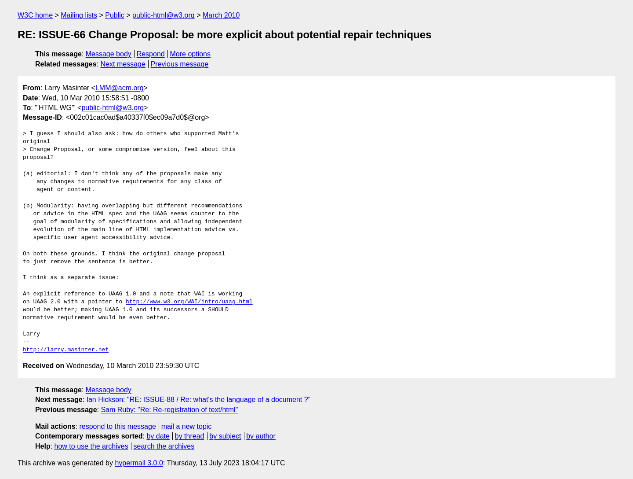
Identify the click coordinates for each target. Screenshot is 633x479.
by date (157, 436)
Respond (151, 54)
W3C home (35, 15)
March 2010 (221, 15)
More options (190, 54)
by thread (189, 436)
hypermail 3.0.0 (139, 463)
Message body (108, 54)
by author (261, 436)
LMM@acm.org (119, 88)
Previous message (180, 64)
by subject (225, 436)
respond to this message (117, 426)
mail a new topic (186, 426)
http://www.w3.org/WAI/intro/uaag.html (189, 302)
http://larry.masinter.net (66, 350)
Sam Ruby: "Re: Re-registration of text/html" (169, 409)
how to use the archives (91, 446)
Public (114, 15)
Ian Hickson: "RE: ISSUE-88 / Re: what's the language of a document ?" (199, 399)
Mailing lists (79, 15)
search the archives (164, 446)
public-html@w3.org (163, 15)
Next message (123, 64)
